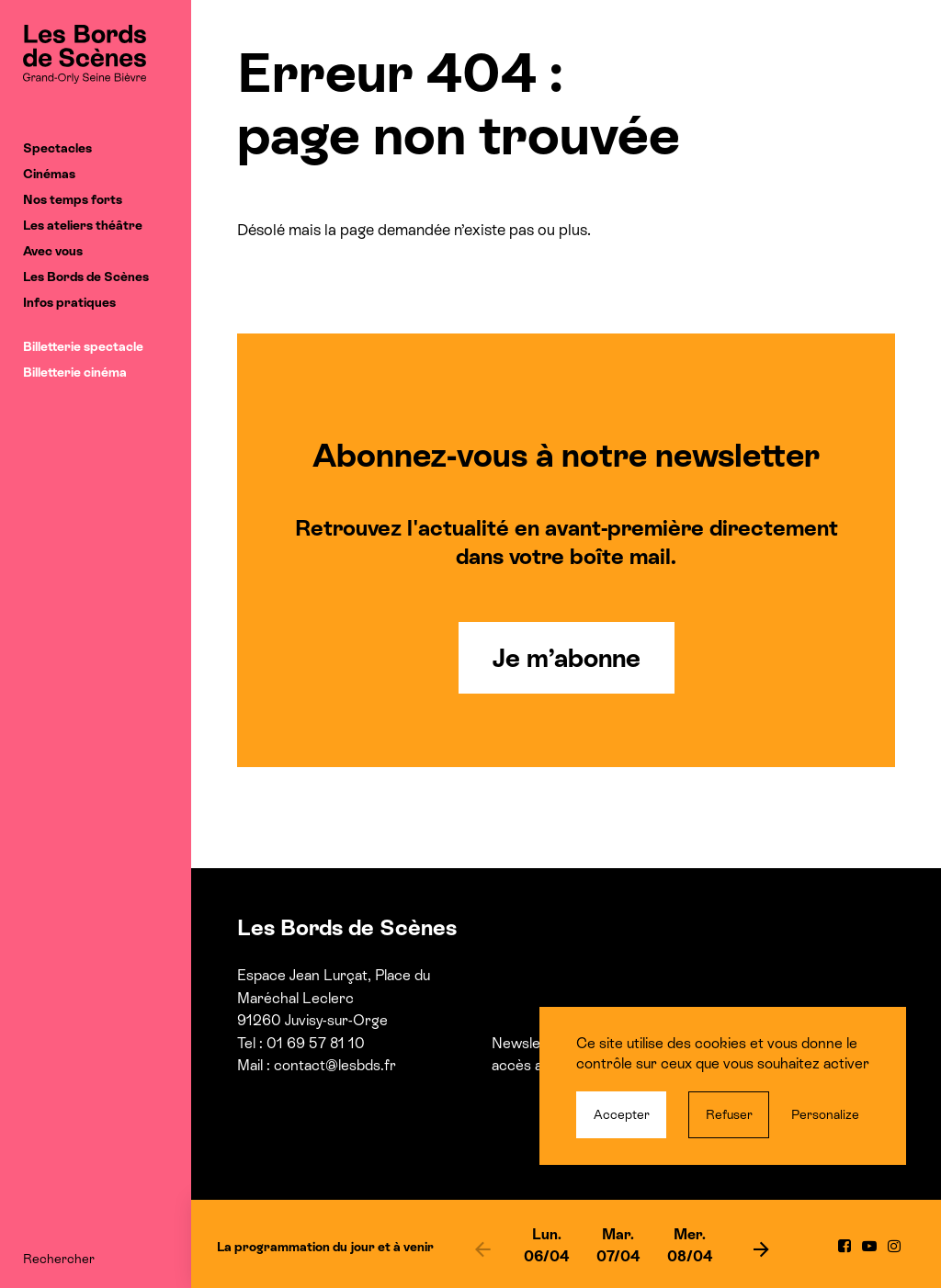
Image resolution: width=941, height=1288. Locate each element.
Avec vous (53, 250)
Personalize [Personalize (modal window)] (825, 1114)
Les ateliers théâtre (82, 225)
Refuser (729, 1114)
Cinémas (49, 173)
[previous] (482, 1248)
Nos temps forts (72, 199)
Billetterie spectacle (83, 346)
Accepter (622, 1114)
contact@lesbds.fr (335, 1065)
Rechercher (59, 1258)
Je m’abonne (567, 657)
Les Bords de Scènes (86, 276)
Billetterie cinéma (75, 372)
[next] (761, 1248)
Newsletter (528, 1043)
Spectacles (57, 148)
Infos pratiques (69, 302)
